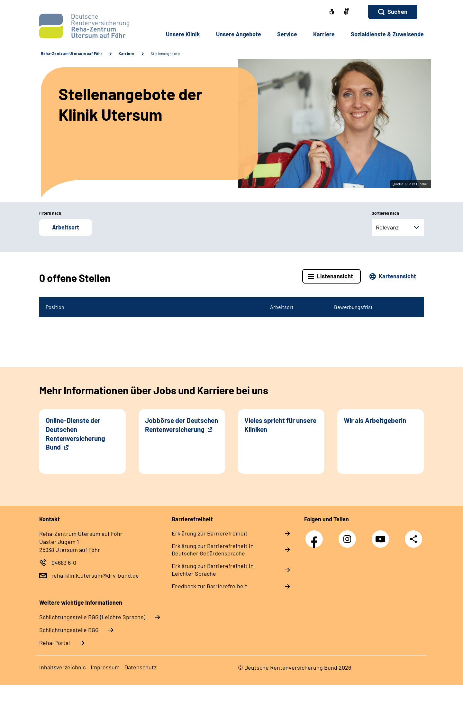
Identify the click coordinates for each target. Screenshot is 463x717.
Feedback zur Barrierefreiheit (209, 586)
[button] (392, 12)
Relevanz (387, 227)
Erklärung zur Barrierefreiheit (210, 533)
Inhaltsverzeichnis (62, 667)
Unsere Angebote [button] (238, 34)
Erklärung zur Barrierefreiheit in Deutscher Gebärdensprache (213, 549)
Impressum (105, 667)
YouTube (382, 535)
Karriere (127, 53)
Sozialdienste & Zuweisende (387, 34)
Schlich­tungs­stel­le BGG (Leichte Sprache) (92, 616)
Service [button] (287, 34)
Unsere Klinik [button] (183, 34)
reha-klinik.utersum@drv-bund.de (95, 575)
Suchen (397, 11)
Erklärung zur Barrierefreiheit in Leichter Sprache (213, 569)
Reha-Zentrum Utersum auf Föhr (72, 53)
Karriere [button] (324, 34)
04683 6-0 (63, 562)
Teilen (413, 538)
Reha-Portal (54, 642)
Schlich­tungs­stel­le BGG (69, 629)
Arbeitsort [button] (65, 227)
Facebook (315, 535)
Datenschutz (140, 667)
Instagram (349, 535)
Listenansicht (335, 276)
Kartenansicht (397, 276)
